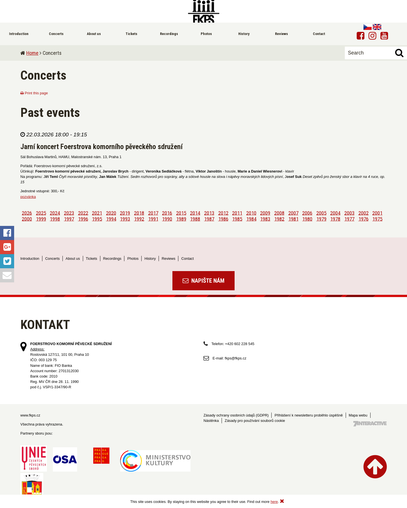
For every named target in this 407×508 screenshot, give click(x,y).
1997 (69, 218)
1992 (139, 218)
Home (32, 53)
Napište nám (203, 280)
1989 (181, 218)
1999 (41, 218)
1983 (265, 218)
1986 (223, 218)
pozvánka (28, 197)
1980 (307, 218)
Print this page (34, 93)
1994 (111, 218)
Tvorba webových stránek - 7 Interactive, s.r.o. (370, 423)
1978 (335, 218)
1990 (167, 218)
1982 (279, 218)
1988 (195, 218)
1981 (293, 218)
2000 (27, 218)
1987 (209, 218)
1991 (153, 218)
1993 (125, 218)
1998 (55, 218)
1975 (377, 218)
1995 (97, 218)
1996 (83, 218)
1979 (321, 218)
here (274, 502)
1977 (349, 218)
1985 (237, 218)
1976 (363, 218)
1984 (251, 218)
